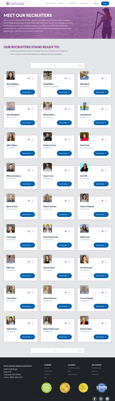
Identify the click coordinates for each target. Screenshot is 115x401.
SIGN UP (96, 3)
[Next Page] (81, 66)
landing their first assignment (59, 51)
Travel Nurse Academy (74, 368)
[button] (51, 3)
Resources (94, 371)
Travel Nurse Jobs (96, 368)
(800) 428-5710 (16, 377)
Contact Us (47, 374)
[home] (15, 3)
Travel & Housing (72, 374)
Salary (69, 371)
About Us (46, 368)
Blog (45, 377)
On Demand (95, 374)
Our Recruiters (48, 371)
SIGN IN (105, 3)
